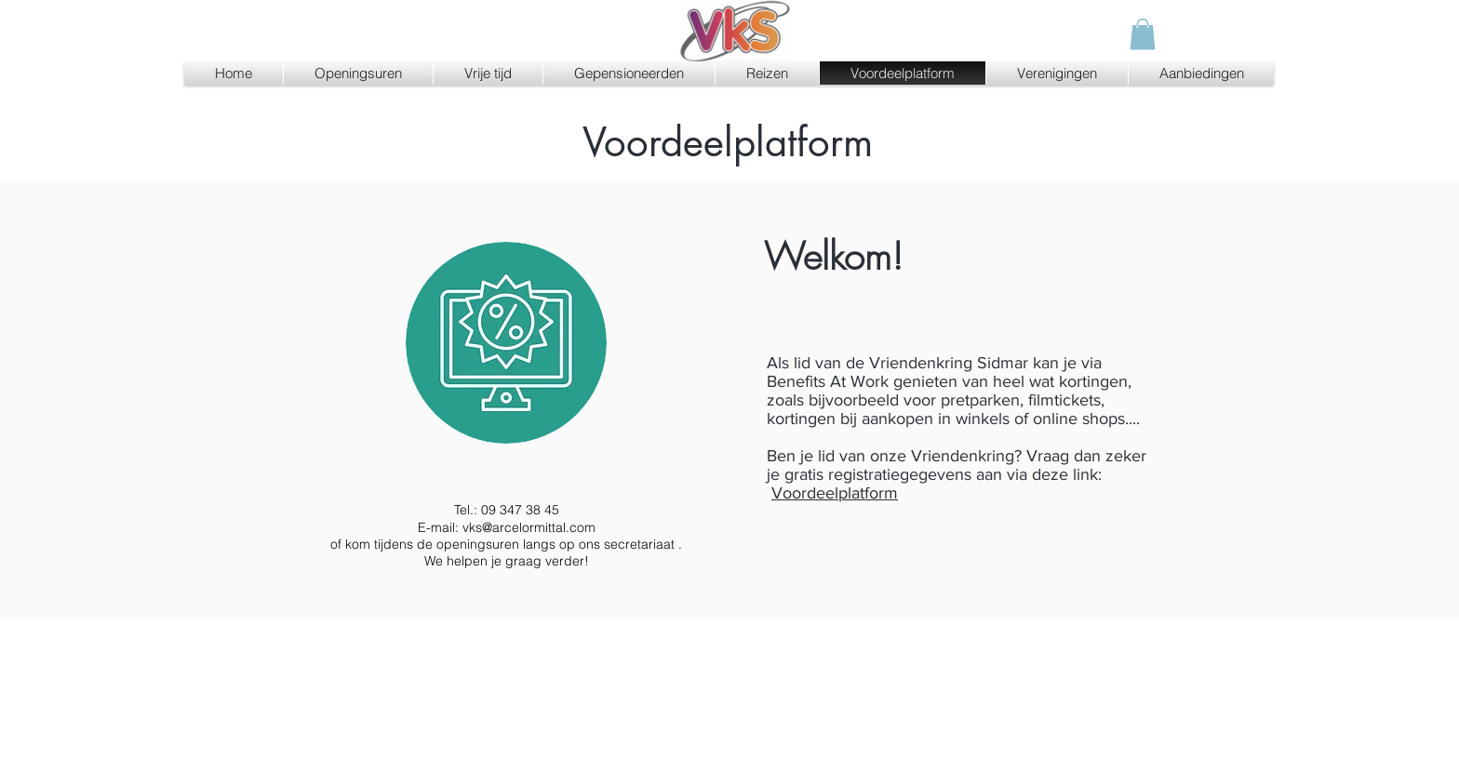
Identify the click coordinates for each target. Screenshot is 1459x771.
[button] (1143, 34)
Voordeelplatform (834, 493)
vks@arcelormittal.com (529, 527)
